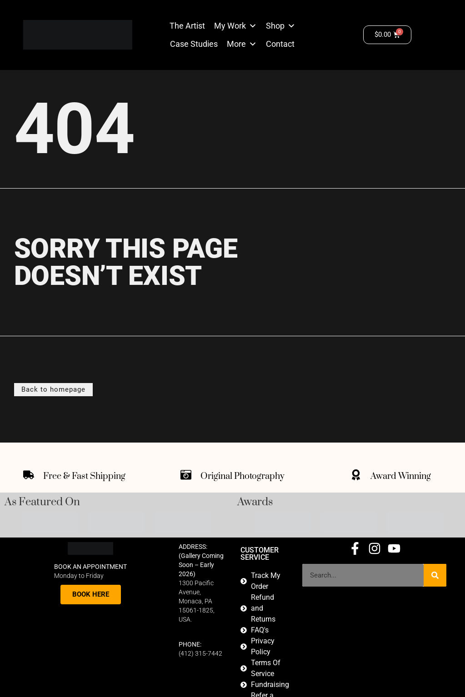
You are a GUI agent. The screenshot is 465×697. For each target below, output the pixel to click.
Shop (275, 25)
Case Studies (194, 44)
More (236, 44)
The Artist (187, 25)
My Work (230, 25)
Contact (280, 44)
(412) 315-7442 (200, 653)
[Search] (435, 575)
